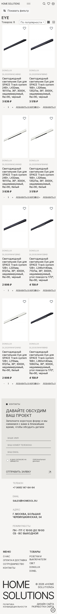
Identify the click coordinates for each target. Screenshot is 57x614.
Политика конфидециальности (15, 605)
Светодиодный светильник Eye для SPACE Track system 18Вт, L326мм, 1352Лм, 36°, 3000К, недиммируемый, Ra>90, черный (41, 87)
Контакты (9, 568)
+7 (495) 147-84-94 (24, 487)
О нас (6, 556)
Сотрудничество (13, 564)
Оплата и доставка (15, 560)
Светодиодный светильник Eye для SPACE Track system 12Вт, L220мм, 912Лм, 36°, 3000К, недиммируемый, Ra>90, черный (14, 268)
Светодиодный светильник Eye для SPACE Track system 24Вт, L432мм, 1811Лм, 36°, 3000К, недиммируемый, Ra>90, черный (14, 87)
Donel (33, 571)
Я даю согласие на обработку (29, 460)
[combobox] (32, 22)
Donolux (7, 70)
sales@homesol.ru (25, 500)
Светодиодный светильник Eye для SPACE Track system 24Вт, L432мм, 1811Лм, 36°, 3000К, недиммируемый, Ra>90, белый (14, 177)
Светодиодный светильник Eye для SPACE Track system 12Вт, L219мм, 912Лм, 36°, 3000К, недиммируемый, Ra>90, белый (14, 361)
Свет (32, 563)
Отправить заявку (18, 471)
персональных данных (39, 460)
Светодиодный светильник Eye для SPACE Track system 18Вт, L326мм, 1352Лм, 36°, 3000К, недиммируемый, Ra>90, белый (41, 177)
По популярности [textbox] (31, 22)
